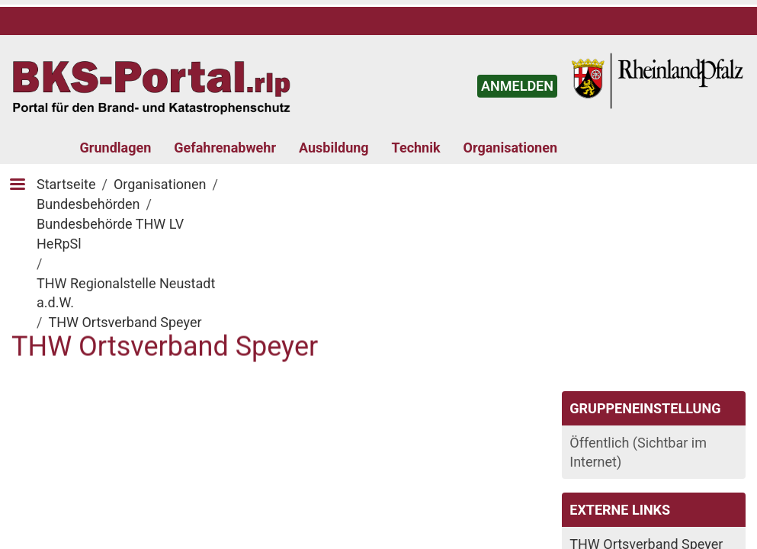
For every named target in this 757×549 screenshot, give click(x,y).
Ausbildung (334, 148)
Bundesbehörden (88, 204)
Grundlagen (116, 148)
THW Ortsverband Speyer (124, 322)
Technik (416, 148)
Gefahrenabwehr (225, 148)
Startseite (66, 184)
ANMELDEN (517, 86)
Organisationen (510, 148)
